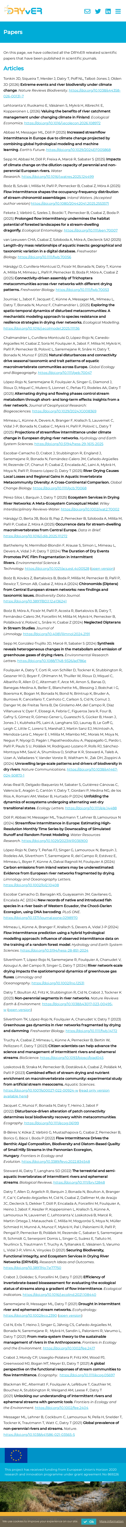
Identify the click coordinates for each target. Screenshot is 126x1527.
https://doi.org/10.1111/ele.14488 (91, 808)
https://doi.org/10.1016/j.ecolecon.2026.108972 (62, 123)
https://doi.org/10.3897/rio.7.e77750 (32, 1268)
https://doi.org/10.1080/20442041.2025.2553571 (70, 203)
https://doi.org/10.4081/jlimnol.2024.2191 (56, 634)
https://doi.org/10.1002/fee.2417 (69, 1348)
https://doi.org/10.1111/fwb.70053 (82, 290)
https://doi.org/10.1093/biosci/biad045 (72, 1058)
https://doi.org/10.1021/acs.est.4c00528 (57, 569)
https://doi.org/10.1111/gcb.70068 (60, 488)
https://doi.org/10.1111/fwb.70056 (44, 257)
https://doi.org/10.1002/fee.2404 (61, 1408)
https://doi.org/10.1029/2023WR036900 (55, 841)
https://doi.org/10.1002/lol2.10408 (31, 885)
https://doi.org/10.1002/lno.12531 (58, 983)
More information (111, 1521)
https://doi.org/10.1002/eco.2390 (30, 1315)
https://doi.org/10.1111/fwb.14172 (91, 1031)
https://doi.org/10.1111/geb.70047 (65, 373)
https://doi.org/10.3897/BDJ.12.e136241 (35, 601)
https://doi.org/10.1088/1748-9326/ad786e (51, 661)
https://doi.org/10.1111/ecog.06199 (51, 1123)
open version (102, 569)
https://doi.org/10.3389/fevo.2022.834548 (56, 1162)
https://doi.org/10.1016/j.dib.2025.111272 (35, 536)
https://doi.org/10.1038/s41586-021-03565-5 (39, 1435)
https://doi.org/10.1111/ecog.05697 (87, 1375)
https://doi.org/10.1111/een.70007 (91, 230)
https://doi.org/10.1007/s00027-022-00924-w (40, 1090)
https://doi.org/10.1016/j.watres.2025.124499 (58, 177)
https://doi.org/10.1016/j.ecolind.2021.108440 (59, 1295)
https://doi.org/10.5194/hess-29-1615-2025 (68, 444)
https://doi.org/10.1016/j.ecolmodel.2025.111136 (41, 328)
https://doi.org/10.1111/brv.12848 (79, 1182)
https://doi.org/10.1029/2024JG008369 (64, 411)
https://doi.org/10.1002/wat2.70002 (90, 509)
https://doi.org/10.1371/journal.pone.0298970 (40, 918)
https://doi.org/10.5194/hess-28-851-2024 (54, 950)
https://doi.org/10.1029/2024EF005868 (78, 150)
